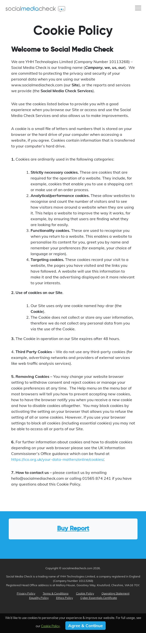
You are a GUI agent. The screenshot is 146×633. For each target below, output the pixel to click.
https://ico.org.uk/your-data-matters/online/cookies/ (57, 459)
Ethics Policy (64, 598)
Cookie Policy (85, 593)
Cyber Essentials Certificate (98, 598)
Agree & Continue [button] (85, 625)
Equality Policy (39, 598)
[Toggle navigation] (138, 8)
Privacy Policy (26, 593)
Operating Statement (115, 593)
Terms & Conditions (56, 593)
